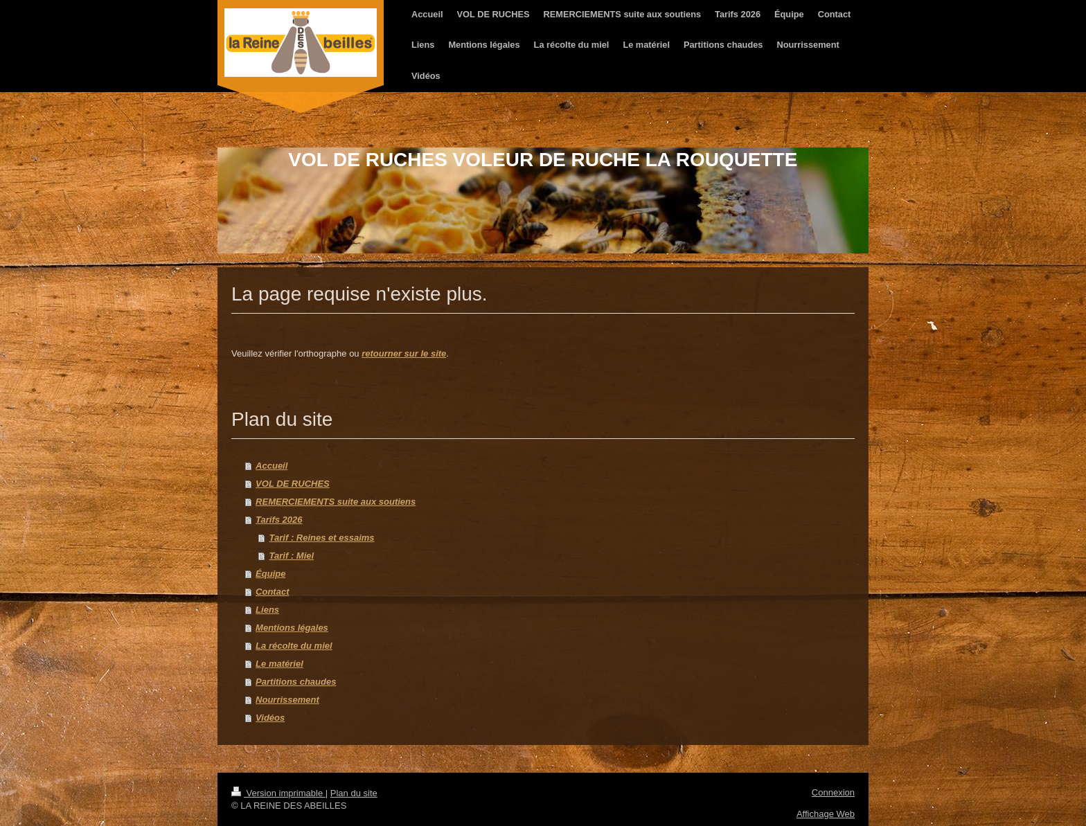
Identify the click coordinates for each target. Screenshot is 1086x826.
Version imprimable (278, 793)
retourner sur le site (404, 353)
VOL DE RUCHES (293, 483)
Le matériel (279, 663)
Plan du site (353, 793)
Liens (267, 609)
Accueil (271, 465)
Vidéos (270, 717)
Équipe (270, 573)
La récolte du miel (294, 645)
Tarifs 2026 (279, 519)
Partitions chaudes (296, 681)
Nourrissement (287, 699)
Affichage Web (825, 814)
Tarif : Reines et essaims (322, 537)
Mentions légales (292, 627)
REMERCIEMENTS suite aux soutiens (336, 501)
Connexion (833, 792)
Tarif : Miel (291, 555)
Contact (272, 591)
